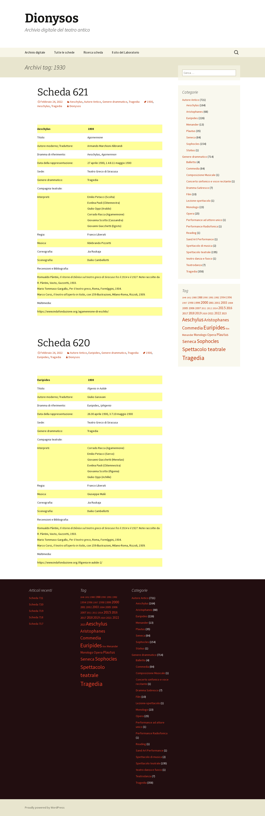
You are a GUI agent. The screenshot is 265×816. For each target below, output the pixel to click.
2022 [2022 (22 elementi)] (217, 313)
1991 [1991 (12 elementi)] (210, 297)
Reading (191, 233)
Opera (190, 213)
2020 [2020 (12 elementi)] (204, 313)
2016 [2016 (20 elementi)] (229, 308)
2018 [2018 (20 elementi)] (191, 313)
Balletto (191, 162)
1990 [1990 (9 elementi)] (205, 297)
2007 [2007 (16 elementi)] (198, 308)
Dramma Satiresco (197, 188)
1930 (150, 102)
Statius (190, 150)
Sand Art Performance (200, 239)
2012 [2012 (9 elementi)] (209, 308)
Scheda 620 (63, 343)
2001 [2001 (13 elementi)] (211, 303)
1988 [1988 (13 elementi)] (199, 297)
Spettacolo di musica (199, 246)
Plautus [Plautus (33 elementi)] (222, 334)
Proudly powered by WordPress (45, 807)
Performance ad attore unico (204, 220)
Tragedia (134, 102)
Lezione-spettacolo (198, 200)
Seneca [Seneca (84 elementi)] (189, 341)
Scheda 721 (36, 598)
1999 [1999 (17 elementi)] (197, 303)
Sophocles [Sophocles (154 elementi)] (208, 341)
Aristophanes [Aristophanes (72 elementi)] (216, 320)
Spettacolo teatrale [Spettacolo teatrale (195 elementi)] (204, 349)
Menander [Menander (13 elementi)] (187, 335)
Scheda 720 (36, 604)
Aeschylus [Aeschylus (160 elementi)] (193, 319)
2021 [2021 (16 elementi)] (211, 313)
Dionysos (75, 106)
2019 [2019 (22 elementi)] (198, 313)
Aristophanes (194, 111)
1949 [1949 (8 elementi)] (184, 297)
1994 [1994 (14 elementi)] (222, 297)
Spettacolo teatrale (198, 252)
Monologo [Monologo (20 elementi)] (200, 335)
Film (188, 194)
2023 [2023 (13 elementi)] (224, 313)
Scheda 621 (62, 92)
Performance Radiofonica (202, 226)
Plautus (190, 131)
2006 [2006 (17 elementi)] (191, 308)
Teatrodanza (194, 265)
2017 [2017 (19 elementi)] (185, 313)
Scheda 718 (36, 617)
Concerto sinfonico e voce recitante (208, 181)
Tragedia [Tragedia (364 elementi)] (193, 358)
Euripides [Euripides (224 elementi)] (214, 327)
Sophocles (193, 144)
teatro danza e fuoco (199, 258)
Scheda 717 (36, 624)
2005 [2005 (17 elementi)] (185, 308)
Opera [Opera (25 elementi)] (211, 335)
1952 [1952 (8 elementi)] (189, 297)
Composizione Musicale (201, 175)
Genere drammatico (114, 102)
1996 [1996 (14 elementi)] (229, 297)
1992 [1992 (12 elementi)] (216, 297)
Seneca (191, 137)
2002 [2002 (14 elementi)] (217, 303)
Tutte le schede (64, 52)
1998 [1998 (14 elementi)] (191, 303)
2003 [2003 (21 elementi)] (224, 303)
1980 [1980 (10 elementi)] (194, 297)
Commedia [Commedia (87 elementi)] (192, 328)
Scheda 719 (36, 611)
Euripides (94, 353)
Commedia (193, 168)
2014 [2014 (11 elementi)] (215, 308)
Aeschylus (76, 102)
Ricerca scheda (93, 52)
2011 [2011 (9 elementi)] (203, 308)
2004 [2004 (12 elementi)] (230, 302)
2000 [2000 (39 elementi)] (204, 302)
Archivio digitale (35, 52)
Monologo (192, 207)
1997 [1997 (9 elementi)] (184, 302)
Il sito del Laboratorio (125, 52)
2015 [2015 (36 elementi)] (222, 307)
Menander (192, 124)
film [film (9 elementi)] (227, 328)
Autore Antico (92, 102)
